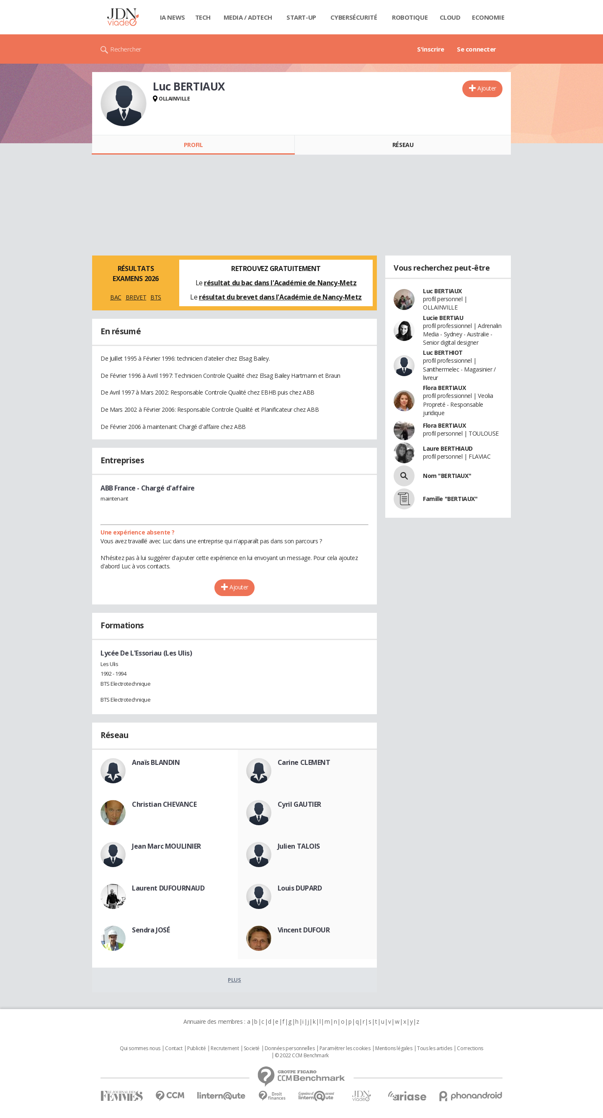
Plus (234, 980)
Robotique (410, 17)
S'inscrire (430, 49)
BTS (155, 297)
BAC (115, 297)
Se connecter (476, 49)
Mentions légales (393, 1048)
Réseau (402, 145)
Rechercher (126, 49)
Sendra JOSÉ (151, 930)
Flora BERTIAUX (444, 388)
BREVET (136, 297)
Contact (173, 1048)
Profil (193, 145)
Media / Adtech (248, 17)
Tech (203, 17)
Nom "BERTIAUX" (447, 476)
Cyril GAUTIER (300, 804)
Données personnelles (290, 1048)
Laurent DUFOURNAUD (168, 888)
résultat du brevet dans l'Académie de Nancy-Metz (280, 297)
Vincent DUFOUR (304, 930)
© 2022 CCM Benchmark (302, 1056)
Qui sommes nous (140, 1048)
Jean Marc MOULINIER (166, 846)
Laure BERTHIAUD (448, 448)
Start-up (301, 17)
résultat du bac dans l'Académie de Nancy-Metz (280, 282)
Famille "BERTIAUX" (450, 499)
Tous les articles (434, 1048)
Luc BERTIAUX (442, 291)
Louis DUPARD (300, 888)
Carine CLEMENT (304, 762)
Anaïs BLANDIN (156, 762)
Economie (488, 17)
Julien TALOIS (299, 846)
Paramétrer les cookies (345, 1048)
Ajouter (486, 88)
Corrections (470, 1048)
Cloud (450, 17)
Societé (252, 1048)
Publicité (196, 1048)
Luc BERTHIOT (443, 352)
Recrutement (225, 1048)
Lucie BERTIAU (443, 318)
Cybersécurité (353, 17)
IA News (172, 17)
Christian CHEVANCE (164, 804)
